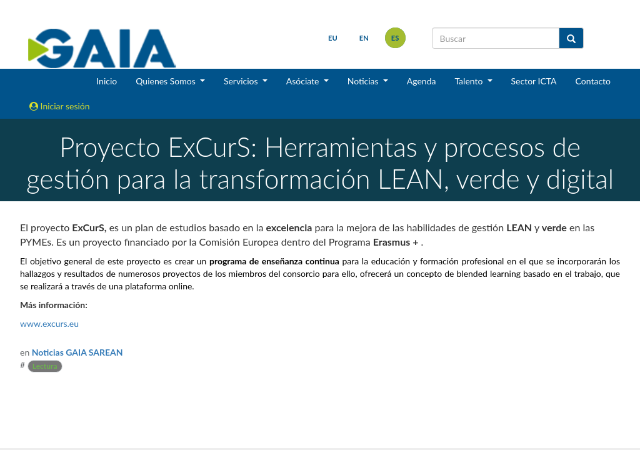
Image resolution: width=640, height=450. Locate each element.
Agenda (421, 81)
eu (333, 38)
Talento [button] (469, 81)
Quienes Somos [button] (167, 81)
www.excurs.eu (49, 323)
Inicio (106, 81)
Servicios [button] (242, 81)
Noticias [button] (364, 81)
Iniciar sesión (59, 106)
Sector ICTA (534, 81)
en (364, 38)
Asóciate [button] (303, 81)
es (395, 38)
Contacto (593, 81)
